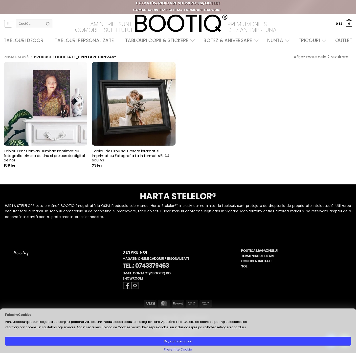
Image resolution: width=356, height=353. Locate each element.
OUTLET (343, 40)
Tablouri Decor (23, 40)
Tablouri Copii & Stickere (158, 40)
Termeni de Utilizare (257, 256)
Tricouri (311, 40)
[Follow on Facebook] (126, 285)
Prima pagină (16, 57)
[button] (344, 24)
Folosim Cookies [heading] (18, 314)
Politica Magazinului (259, 250)
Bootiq (20, 252)
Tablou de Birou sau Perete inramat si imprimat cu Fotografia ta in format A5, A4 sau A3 (130, 156)
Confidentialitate (256, 261)
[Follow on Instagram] (135, 285)
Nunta (277, 40)
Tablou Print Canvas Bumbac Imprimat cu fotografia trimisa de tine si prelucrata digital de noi (44, 156)
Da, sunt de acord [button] (178, 341)
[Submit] (47, 23)
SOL (244, 266)
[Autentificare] (8, 24)
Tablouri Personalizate (84, 40)
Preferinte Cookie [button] (178, 349)
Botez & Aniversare (229, 40)
